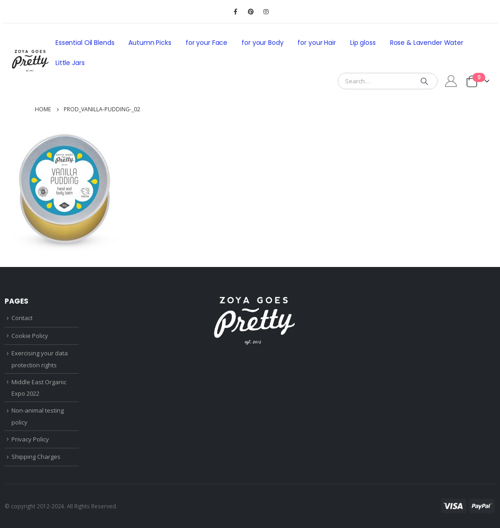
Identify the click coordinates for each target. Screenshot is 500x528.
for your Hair (316, 42)
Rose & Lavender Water (426, 42)
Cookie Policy (29, 336)
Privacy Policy (30, 439)
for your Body (262, 42)
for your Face (206, 42)
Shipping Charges (35, 456)
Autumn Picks (149, 42)
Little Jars (70, 62)
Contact (22, 318)
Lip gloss (363, 42)
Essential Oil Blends (84, 42)
